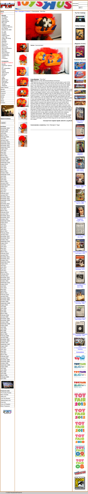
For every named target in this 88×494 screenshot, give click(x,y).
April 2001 (3, 378)
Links (2, 99)
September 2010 (5, 282)
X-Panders (5, 58)
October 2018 (4, 173)
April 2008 (3, 332)
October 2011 (4, 260)
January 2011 (4, 275)
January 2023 (4, 140)
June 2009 (3, 308)
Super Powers (6, 52)
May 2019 (3, 169)
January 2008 (4, 337)
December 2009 (5, 298)
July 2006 (3, 368)
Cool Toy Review (5, 398)
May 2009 (3, 310)
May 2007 (3, 351)
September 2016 (5, 200)
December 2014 (5, 207)
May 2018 (3, 178)
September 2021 (5, 147)
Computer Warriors (7, 27)
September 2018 (5, 174)
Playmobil (4, 81)
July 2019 (3, 166)
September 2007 (5, 344)
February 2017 (5, 193)
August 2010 (4, 284)
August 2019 (4, 164)
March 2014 (4, 210)
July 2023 (3, 138)
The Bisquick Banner (80, 318)
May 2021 (3, 152)
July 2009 (3, 306)
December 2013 (5, 215)
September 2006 (5, 365)
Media (2, 97)
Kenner (4, 75)
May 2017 (3, 191)
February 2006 (5, 377)
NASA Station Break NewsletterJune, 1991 (80, 285)
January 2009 (4, 317)
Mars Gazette (4, 394)
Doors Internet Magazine (80, 121)
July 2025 (3, 133)
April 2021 (3, 154)
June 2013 (3, 226)
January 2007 (4, 358)
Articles (3, 95)
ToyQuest (4, 85)
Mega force (5, 44)
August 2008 (4, 325)
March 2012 (4, 251)
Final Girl (3, 402)
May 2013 (3, 227)
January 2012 (4, 255)
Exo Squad (5, 28)
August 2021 (4, 149)
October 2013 (4, 219)
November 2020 (5, 159)
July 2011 (3, 265)
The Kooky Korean (6, 392)
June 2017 (3, 190)
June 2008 (3, 329)
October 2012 (4, 239)
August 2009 (4, 305)
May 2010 (3, 289)
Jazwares (4, 74)
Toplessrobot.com (6, 400)
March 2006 (4, 375)
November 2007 (5, 341)
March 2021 (4, 155)
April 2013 (3, 229)
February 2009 (5, 315)
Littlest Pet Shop (6, 38)
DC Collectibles (6, 68)
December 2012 (5, 236)
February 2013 (5, 233)
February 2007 (5, 356)
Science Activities (80, 268)
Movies (3, 89)
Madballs (4, 41)
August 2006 (4, 366)
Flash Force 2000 (7, 29)
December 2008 (5, 318)
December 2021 (5, 145)
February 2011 (5, 274)
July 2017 (3, 188)
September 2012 (5, 241)
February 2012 (5, 253)
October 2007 (4, 342)
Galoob (4, 71)
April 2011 (3, 270)
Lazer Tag (4, 37)
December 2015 (5, 203)
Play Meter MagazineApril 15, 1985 (80, 202)
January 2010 (4, 296)
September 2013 (5, 221)
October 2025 (4, 130)
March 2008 (4, 334)
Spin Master (5, 82)
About (2, 100)
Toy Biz (4, 84)
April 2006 (3, 373)
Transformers (5, 55)
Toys (16, 11)
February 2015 (5, 205)
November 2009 (5, 299)
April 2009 (3, 311)
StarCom (4, 50)
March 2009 (4, 313)
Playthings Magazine (80, 185)
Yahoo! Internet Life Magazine (80, 218)
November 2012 (5, 238)
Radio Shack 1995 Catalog (80, 170)
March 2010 (4, 293)
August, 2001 (80, 220)
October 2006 (4, 363)
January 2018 (4, 183)
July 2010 (3, 286)
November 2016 (5, 198)
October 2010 (4, 281)
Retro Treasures (5, 406)
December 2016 (5, 197)
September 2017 (5, 185)
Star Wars (4, 51)
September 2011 (5, 262)
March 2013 (4, 231)
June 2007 (3, 349)
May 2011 (3, 269)
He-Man (4, 39)
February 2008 (5, 335)
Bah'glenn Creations (24, 11)
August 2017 (4, 186)
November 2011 (5, 258)
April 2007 (3, 353)
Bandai (4, 64)
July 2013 (3, 224)
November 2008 (5, 320)
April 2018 (3, 179)
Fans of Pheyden (5, 404)
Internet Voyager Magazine (80, 137)
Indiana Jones (6, 35)
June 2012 (3, 246)
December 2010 (5, 277)
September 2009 (5, 303)
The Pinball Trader (80, 235)
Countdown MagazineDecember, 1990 (80, 302)
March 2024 (4, 135)
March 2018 (4, 181)
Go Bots (4, 32)
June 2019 (3, 167)
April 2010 (3, 291)
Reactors (4, 45)
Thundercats (5, 54)
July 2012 (3, 245)
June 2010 (3, 287)
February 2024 (5, 137)
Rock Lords (5, 47)
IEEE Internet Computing (80, 251)
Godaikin (4, 34)
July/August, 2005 (80, 253)
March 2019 (4, 171)
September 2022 (5, 143)
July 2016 (3, 202)
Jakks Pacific (5, 72)
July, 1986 (80, 237)
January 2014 (4, 214)
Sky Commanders (7, 48)
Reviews (3, 91)
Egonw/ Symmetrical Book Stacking (80, 348)
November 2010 (5, 279)
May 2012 (3, 248)
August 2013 (4, 222)
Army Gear (5, 19)
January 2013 (4, 234)
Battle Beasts (5, 21)
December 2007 (5, 339)
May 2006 (3, 372)
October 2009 (4, 301)
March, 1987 (80, 187)
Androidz (4, 18)
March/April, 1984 (80, 319)
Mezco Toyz (5, 80)
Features (3, 93)
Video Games (4, 87)
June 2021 (3, 150)
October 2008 (4, 322)
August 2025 (4, 131)
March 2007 (4, 354)
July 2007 (3, 347)
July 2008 (3, 327)
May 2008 (3, 330)
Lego (3, 77)
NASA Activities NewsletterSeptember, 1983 (80, 334)
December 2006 (5, 359)
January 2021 (4, 157)
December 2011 (5, 257)
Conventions (80, 352)
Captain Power (6, 25)
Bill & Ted (4, 22)
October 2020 (4, 161)
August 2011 (4, 263)
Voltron (4, 57)
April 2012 (3, 250)
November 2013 (5, 217)
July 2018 (3, 176)
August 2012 (4, 243)
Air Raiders (5, 17)
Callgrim (4, 24)
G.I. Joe (4, 31)
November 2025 (5, 128)
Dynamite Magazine (80, 153)
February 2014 (5, 212)
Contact (3, 102)
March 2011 (4, 272)
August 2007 (4, 346)
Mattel (3, 78)
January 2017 (4, 195)
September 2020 (5, 162)
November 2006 (5, 361)
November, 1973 (80, 269)
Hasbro (4, 70)
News (2, 11)
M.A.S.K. (4, 42)
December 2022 (5, 142)
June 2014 (3, 209)
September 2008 (5, 323)
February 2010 (5, 294)
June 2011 (3, 267)
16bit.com (3, 396)
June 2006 (3, 370)
